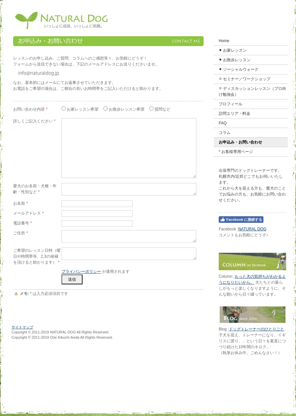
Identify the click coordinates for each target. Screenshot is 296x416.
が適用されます (96, 271)
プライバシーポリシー (81, 271)
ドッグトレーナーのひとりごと (256, 329)
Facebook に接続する (241, 219)
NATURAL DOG (252, 229)
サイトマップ (22, 327)
